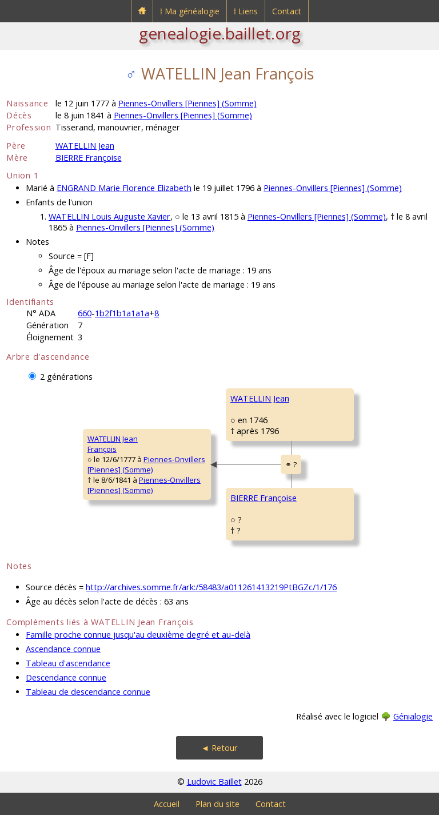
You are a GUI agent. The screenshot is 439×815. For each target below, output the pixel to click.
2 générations (66, 376)
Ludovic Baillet (214, 781)
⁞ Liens (246, 11)
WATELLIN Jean (84, 145)
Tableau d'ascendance (68, 663)
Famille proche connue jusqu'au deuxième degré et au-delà (138, 634)
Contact (286, 11)
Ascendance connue (63, 648)
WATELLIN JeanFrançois (112, 444)
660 (84, 313)
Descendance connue (66, 677)
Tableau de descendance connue (88, 691)
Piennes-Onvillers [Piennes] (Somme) (187, 103)
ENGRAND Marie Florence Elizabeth (124, 187)
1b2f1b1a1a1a (122, 313)
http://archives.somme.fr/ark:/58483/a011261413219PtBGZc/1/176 (211, 587)
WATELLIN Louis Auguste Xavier (109, 216)
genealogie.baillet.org (220, 33)
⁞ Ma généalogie (190, 11)
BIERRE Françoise (88, 157)
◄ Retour (219, 747)
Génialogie (413, 716)
